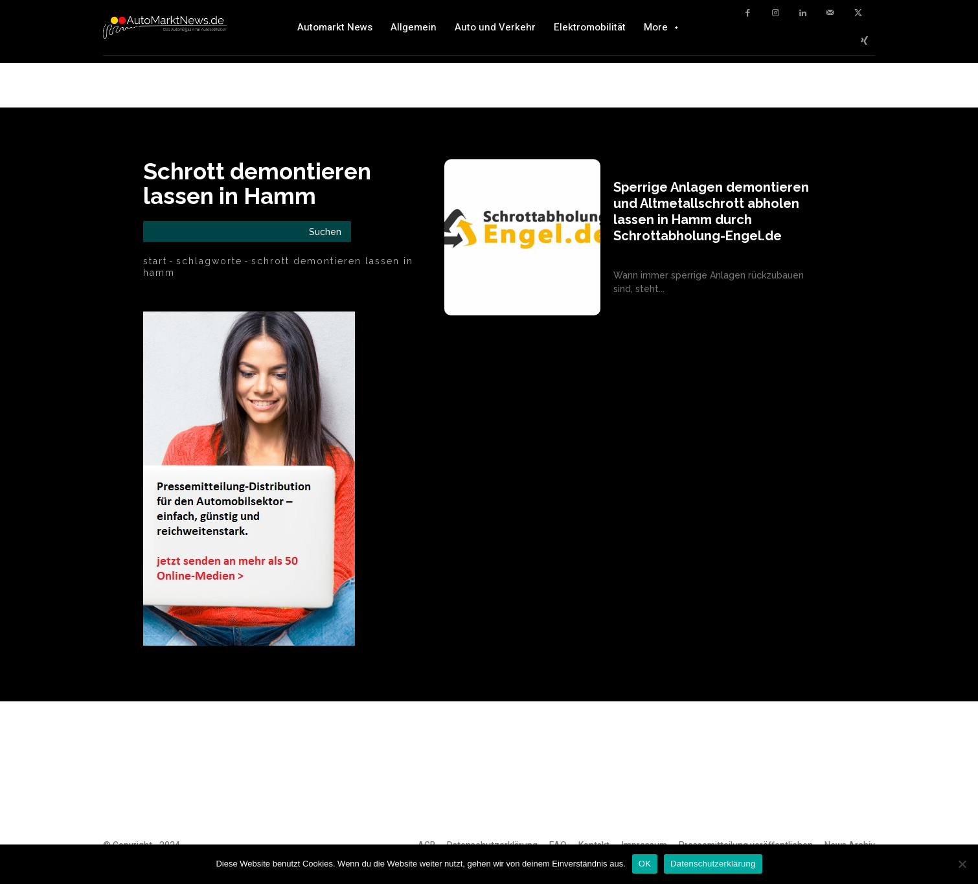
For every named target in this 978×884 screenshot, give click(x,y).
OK (645, 863)
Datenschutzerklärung (712, 863)
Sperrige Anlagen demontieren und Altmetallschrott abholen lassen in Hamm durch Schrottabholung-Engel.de (711, 211)
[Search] (325, 231)
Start (155, 261)
